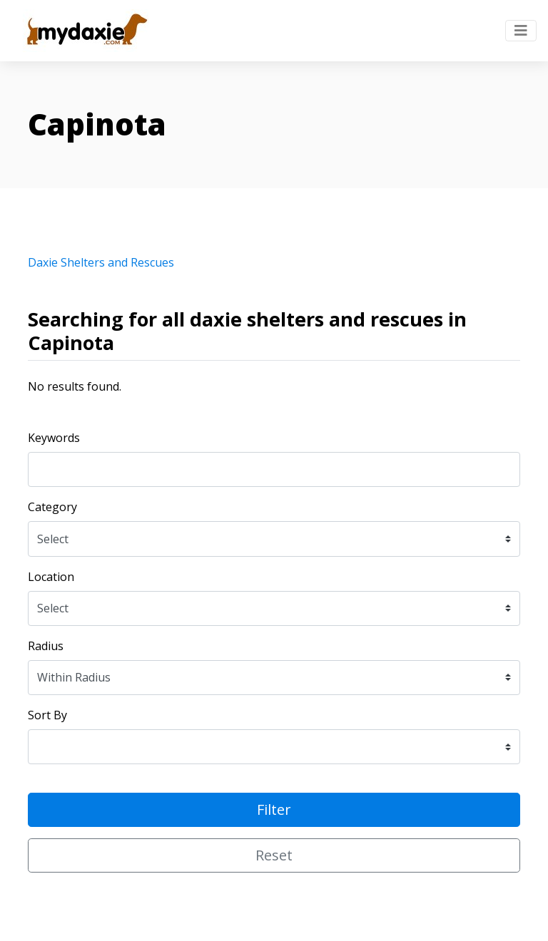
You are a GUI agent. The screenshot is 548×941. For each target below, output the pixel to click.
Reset (274, 855)
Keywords (54, 438)
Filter (274, 809)
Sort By (47, 715)
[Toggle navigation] (521, 30)
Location (51, 577)
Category (52, 507)
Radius (46, 646)
